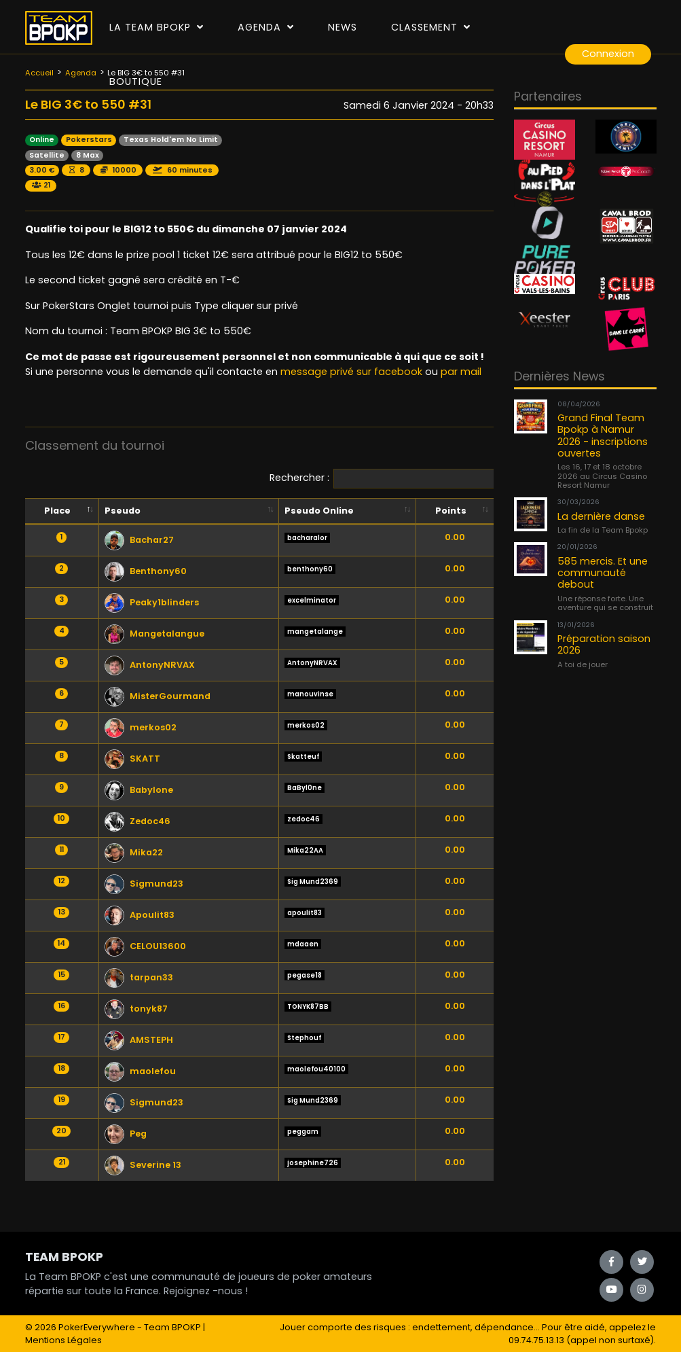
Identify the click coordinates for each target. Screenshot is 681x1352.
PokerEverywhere (96, 1327)
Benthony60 (146, 571)
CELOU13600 (145, 946)
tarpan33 (139, 977)
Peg (126, 1133)
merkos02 (141, 727)
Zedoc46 (137, 821)
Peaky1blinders (152, 602)
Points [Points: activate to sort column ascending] (450, 510)
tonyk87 (136, 1008)
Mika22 (134, 852)
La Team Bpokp (156, 27)
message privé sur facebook (351, 371)
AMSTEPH (139, 1040)
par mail (461, 371)
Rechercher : (392, 478)
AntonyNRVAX (150, 665)
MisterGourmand (157, 696)
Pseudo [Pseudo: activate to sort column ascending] (123, 510)
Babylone (139, 790)
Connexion (608, 53)
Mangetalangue (154, 633)
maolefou (140, 1071)
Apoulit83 (139, 915)
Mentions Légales (63, 1340)
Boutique (135, 81)
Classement (431, 27)
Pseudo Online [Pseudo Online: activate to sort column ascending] (319, 510)
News (342, 27)
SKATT (132, 758)
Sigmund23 (144, 883)
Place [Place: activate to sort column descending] (57, 510)
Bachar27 (139, 540)
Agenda (266, 27)
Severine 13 (143, 1165)
